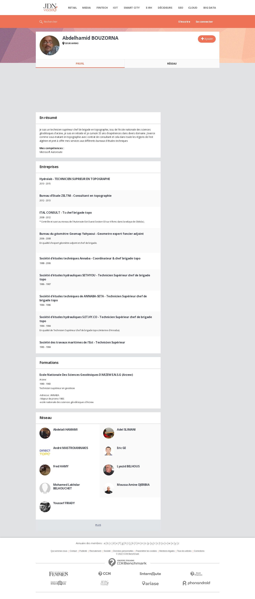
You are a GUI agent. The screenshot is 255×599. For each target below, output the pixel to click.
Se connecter (204, 21)
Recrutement (95, 551)
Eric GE (121, 448)
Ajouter (209, 38)
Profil (80, 63)
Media (86, 7)
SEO (180, 7)
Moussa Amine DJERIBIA (133, 485)
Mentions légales (166, 551)
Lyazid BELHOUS (128, 466)
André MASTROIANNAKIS (70, 448)
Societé (107, 551)
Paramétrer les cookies (146, 551)
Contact (73, 551)
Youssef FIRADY (64, 503)
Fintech (102, 7)
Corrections (199, 551)
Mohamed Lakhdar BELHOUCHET (66, 486)
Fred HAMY (60, 466)
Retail (72, 7)
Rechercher (50, 21)
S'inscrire (184, 21)
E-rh (149, 7)
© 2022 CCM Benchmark (127, 554)
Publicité (83, 551)
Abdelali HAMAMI (65, 429)
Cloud (192, 7)
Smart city (132, 7)
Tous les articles (184, 551)
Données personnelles (123, 551)
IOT (115, 7)
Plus (98, 525)
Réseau (171, 63)
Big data (209, 7)
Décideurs (165, 7)
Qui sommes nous (59, 551)
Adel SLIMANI (126, 429)
